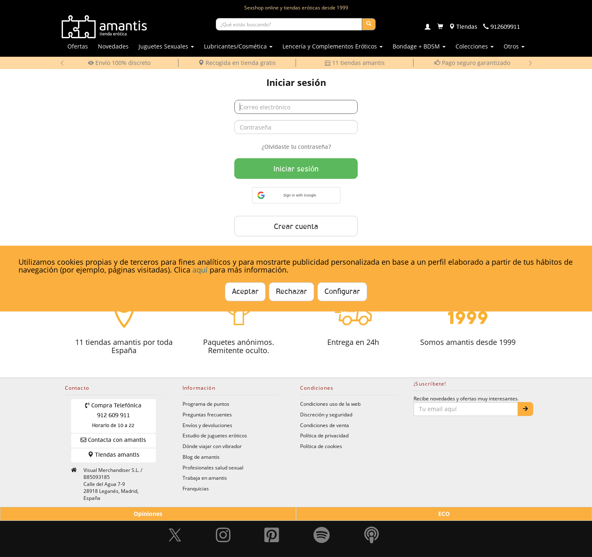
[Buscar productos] (289, 24)
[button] (296, 195)
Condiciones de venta (324, 425)
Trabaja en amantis (205, 477)
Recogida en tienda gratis (237, 63)
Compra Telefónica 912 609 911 (113, 415)
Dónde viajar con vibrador (212, 446)
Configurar (342, 292)
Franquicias (196, 488)
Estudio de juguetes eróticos (215, 435)
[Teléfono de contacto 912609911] (501, 27)
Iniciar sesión (296, 169)
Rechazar (291, 292)
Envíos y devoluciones (207, 425)
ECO (444, 514)
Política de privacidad (324, 435)
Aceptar (245, 292)
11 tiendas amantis (355, 63)
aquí (200, 270)
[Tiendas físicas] (463, 27)
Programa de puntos (206, 403)
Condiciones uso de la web (330, 403)
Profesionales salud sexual (213, 467)
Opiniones (148, 514)
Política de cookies (321, 446)
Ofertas (77, 46)
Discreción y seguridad (326, 414)
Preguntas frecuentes (207, 414)
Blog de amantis (201, 456)
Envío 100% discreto (119, 63)
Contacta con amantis (113, 440)
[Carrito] (440, 27)
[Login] (427, 28)
